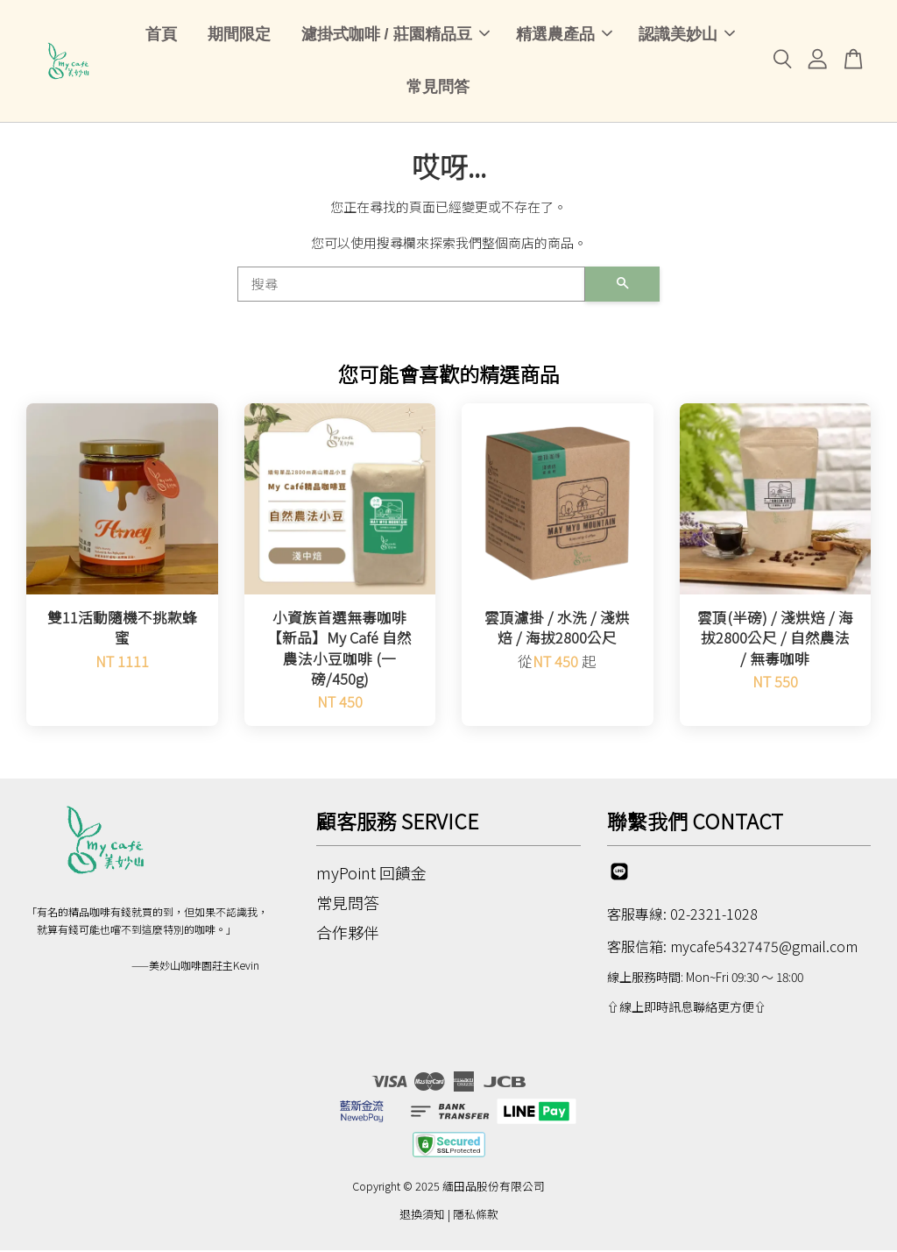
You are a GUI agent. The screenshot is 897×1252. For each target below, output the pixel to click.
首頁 (161, 35)
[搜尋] (411, 286)
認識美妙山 (687, 35)
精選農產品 (564, 35)
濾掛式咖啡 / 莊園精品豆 (395, 35)
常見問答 (438, 88)
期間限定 (239, 35)
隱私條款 (475, 1216)
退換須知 (422, 1216)
